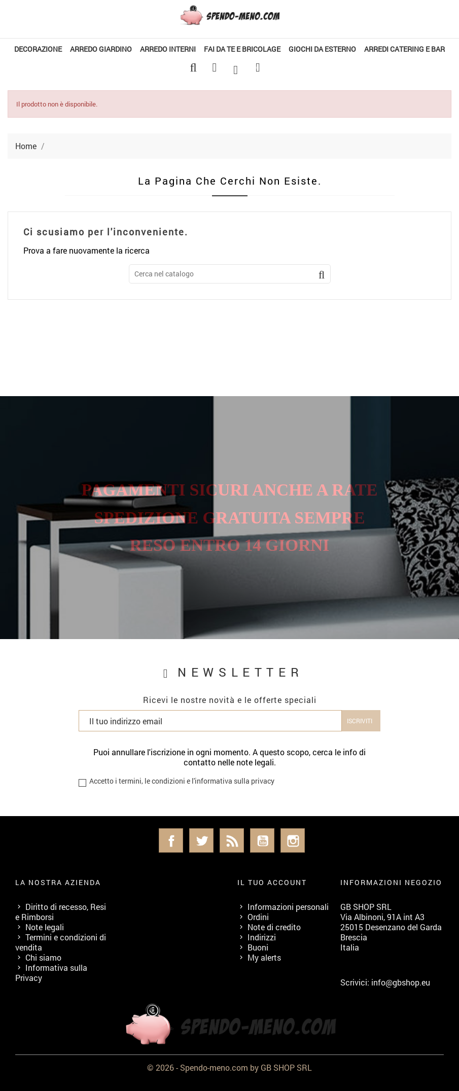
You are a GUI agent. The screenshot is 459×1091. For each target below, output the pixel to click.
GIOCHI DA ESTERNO (322, 49)
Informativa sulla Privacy (51, 972)
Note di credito (274, 927)
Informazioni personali (288, 906)
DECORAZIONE (38, 49)
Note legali (44, 927)
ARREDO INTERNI (168, 49)
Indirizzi (262, 937)
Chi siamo (43, 957)
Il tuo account (272, 882)
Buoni (258, 947)
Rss (231, 840)
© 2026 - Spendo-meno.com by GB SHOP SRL (229, 1067)
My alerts (264, 957)
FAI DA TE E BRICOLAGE (242, 49)
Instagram (292, 840)
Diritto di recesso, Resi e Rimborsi (60, 911)
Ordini (258, 916)
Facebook (171, 840)
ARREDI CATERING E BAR (404, 49)
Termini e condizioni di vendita (60, 942)
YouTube (262, 840)
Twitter (201, 840)
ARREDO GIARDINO (101, 49)
